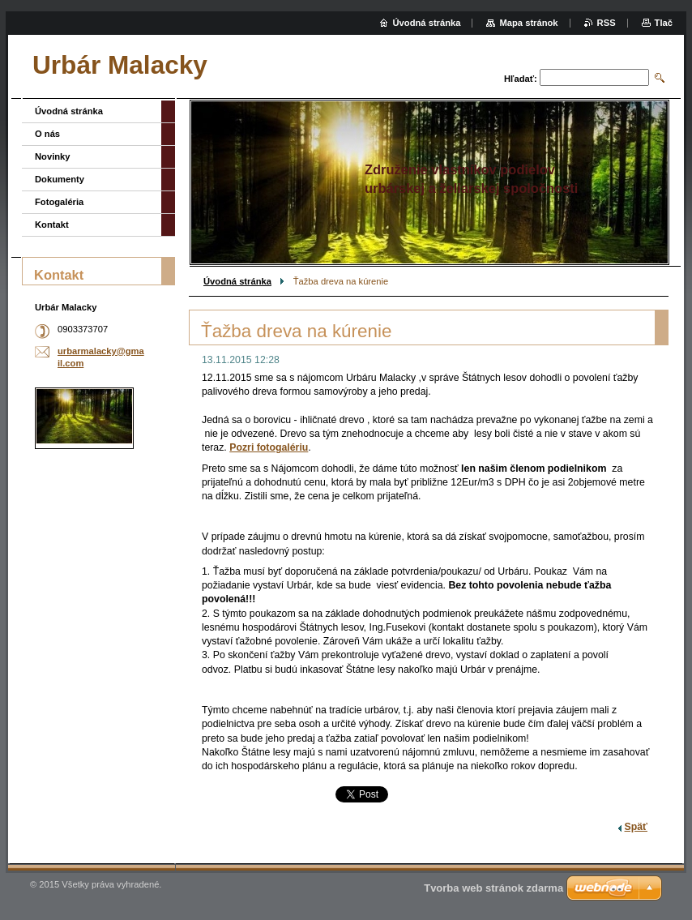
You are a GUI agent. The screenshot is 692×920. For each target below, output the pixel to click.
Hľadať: (520, 78)
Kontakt (52, 224)
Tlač (664, 23)
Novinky (52, 156)
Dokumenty (59, 179)
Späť (636, 826)
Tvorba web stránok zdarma (493, 888)
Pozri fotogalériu (268, 447)
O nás (47, 134)
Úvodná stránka (237, 281)
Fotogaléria (59, 202)
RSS (606, 23)
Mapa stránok (528, 23)
